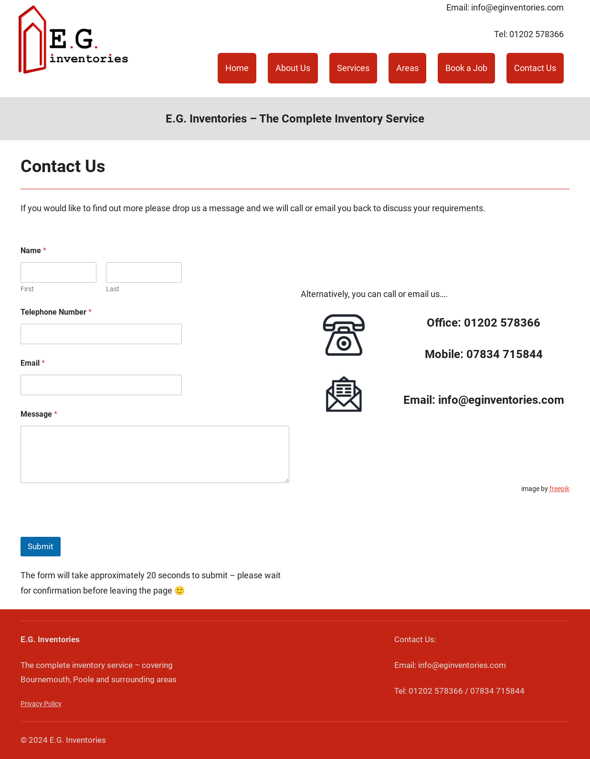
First (27, 289)
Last (112, 289)
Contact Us (535, 68)
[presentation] (93, 530)
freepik (559, 488)
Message (39, 414)
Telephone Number (56, 312)
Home (237, 68)
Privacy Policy (41, 704)
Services (353, 68)
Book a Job (466, 68)
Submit (40, 546)
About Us (292, 68)
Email (33, 363)
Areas (407, 68)
